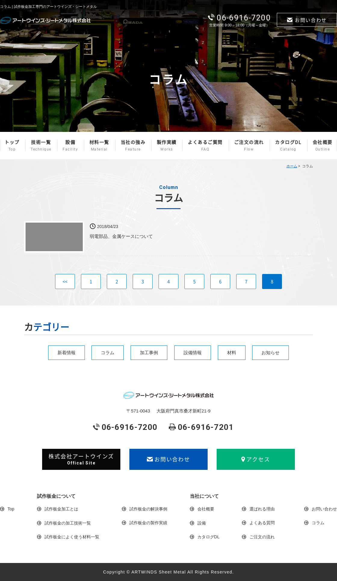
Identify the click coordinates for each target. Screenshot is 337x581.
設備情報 (193, 352)
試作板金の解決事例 (148, 508)
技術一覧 (41, 145)
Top (11, 508)
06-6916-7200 (239, 17)
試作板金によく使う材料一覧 (72, 536)
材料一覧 (99, 145)
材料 (231, 352)
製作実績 (167, 145)
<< (65, 281)
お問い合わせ (307, 19)
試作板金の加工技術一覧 (68, 523)
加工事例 (149, 352)
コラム (107, 352)
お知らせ (270, 352)
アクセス (255, 459)
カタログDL (288, 145)
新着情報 (66, 352)
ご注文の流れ (249, 145)
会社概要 (322, 145)
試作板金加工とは (61, 508)
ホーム (291, 166)
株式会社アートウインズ (81, 459)
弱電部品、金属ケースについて (121, 236)
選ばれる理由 (262, 508)
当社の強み (133, 145)
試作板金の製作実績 (148, 522)
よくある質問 (262, 522)
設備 (70, 145)
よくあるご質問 (205, 145)
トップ (12, 145)
